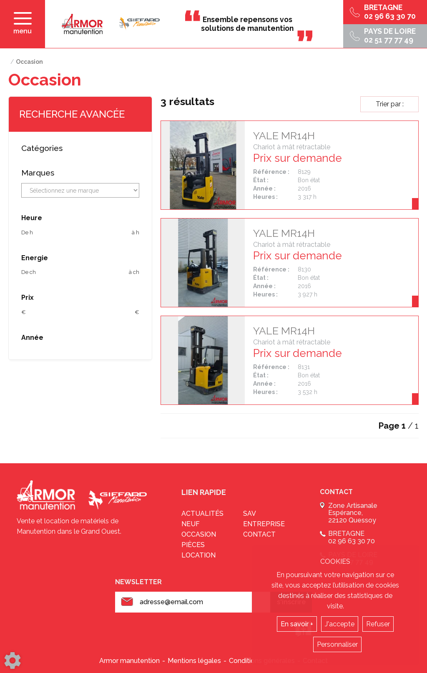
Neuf (190, 524)
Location (198, 555)
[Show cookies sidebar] (12, 660)
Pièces (193, 545)
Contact (259, 534)
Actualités (202, 513)
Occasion (198, 534)
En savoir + (297, 624)
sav (249, 513)
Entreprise (264, 524)
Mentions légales (194, 661)
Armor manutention (129, 661)
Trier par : (390, 104)
